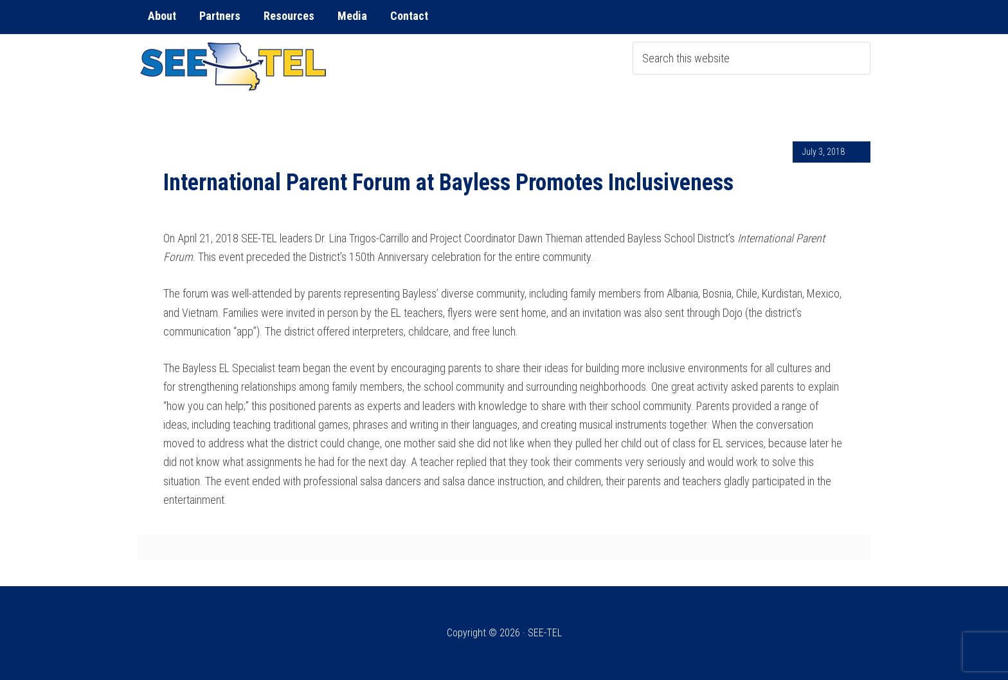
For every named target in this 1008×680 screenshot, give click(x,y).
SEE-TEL (234, 66)
